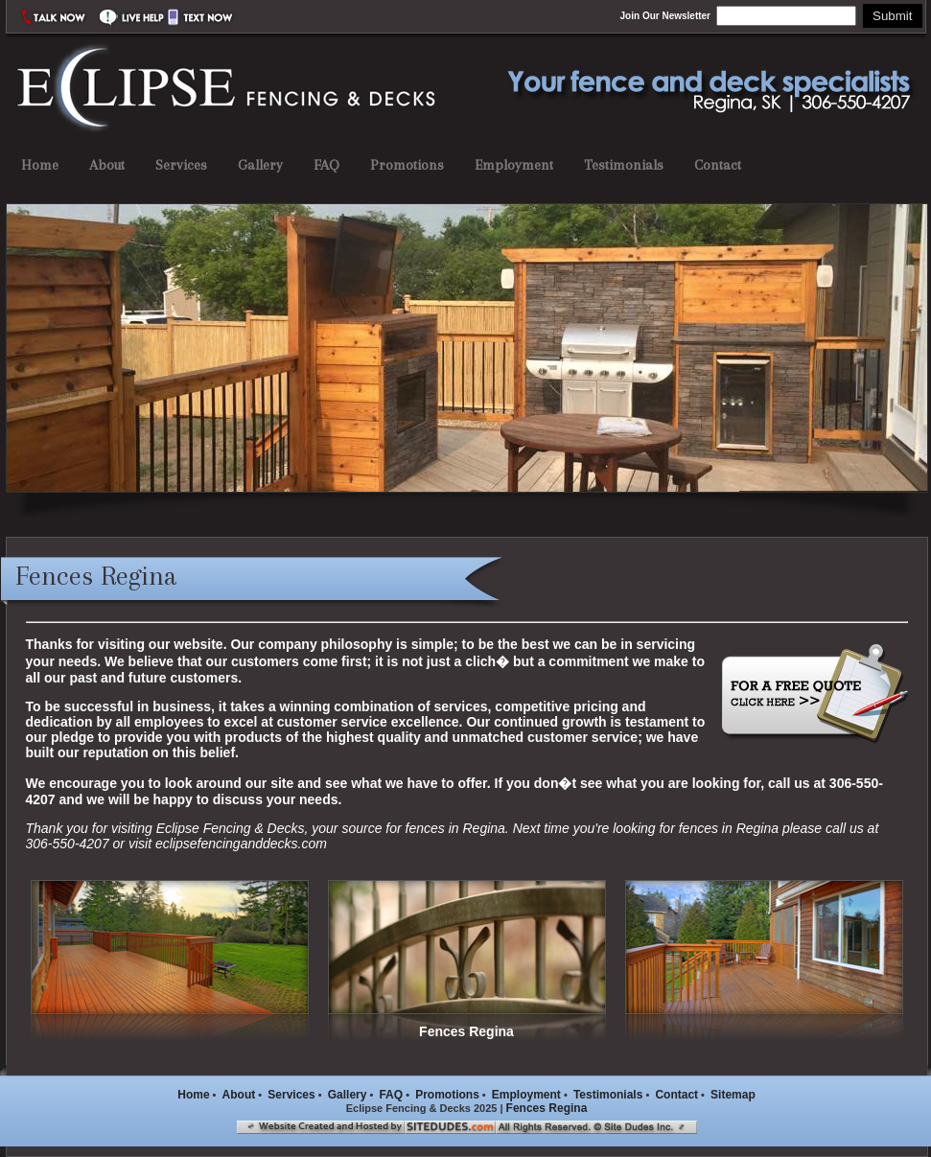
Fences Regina (547, 1108)
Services (181, 165)
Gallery (260, 165)
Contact (717, 165)
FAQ (326, 165)
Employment (514, 165)
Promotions (407, 165)
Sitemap (733, 1094)
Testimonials (623, 165)
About (107, 165)
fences (425, 828)
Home (39, 165)
